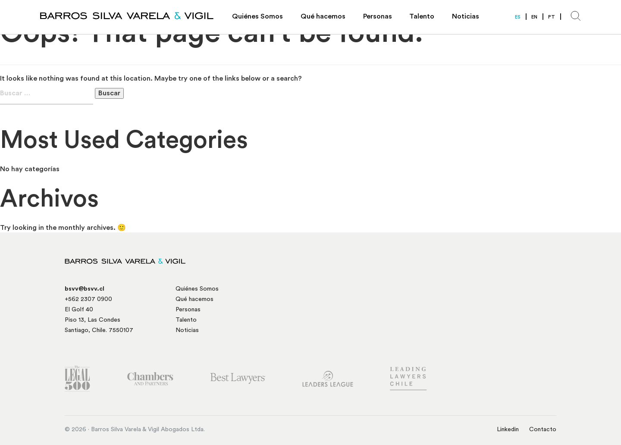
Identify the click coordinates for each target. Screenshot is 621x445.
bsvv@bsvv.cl (84, 289)
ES (518, 17)
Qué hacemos (323, 16)
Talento (421, 16)
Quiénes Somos (257, 16)
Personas (377, 16)
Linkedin (508, 429)
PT (551, 17)
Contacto (542, 429)
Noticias (465, 16)
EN (534, 17)
